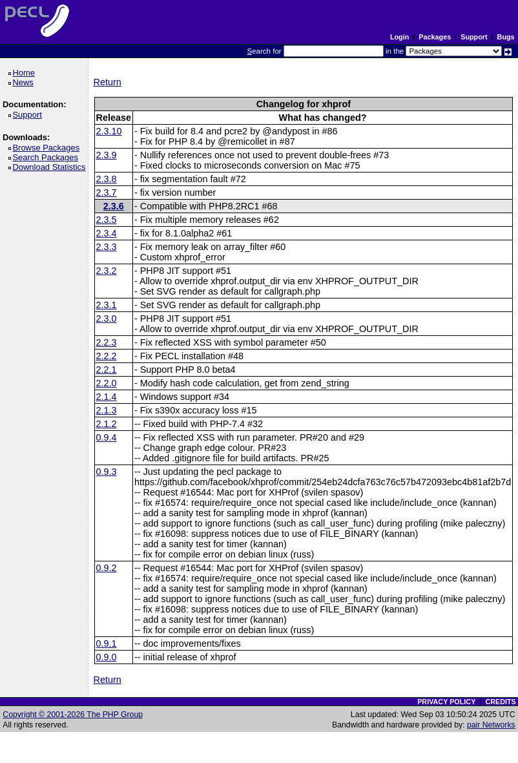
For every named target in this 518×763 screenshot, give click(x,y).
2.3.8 (106, 179)
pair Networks (491, 724)
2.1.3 (106, 410)
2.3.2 (106, 271)
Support (474, 37)
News (25, 82)
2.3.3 (106, 247)
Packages (435, 37)
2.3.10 (109, 131)
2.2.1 (106, 369)
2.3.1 (106, 305)
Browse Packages (48, 147)
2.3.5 (106, 219)
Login (399, 37)
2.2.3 (106, 342)
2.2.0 (106, 383)
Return (107, 82)
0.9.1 (106, 643)
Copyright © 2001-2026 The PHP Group (73, 714)
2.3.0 (106, 318)
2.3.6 (113, 206)
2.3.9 (106, 155)
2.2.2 (106, 356)
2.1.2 (106, 424)
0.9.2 (106, 568)
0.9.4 (106, 437)
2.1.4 (106, 397)
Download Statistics (51, 167)
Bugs (506, 37)
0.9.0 (106, 657)
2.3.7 (106, 192)
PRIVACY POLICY (446, 702)
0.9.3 (106, 471)
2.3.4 (106, 233)
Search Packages (47, 157)
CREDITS (500, 702)
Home (25, 73)
